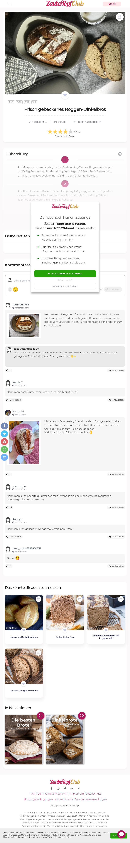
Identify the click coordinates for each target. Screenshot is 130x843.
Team (40, 793)
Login (112, 4)
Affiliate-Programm (56, 793)
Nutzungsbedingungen (38, 799)
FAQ (32, 793)
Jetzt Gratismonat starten (65, 273)
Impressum (77, 793)
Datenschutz (93, 793)
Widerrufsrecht (64, 799)
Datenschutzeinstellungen (91, 799)
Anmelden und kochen (65, 286)
